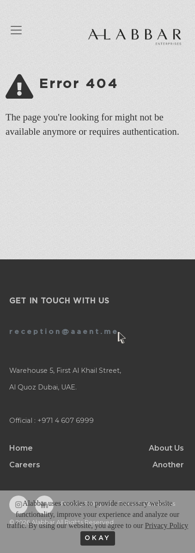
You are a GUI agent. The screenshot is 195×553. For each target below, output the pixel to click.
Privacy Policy (166, 525)
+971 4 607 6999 (65, 420)
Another (168, 464)
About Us (166, 448)
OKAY (98, 538)
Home (21, 448)
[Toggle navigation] (20, 30)
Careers (24, 464)
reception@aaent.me (64, 331)
